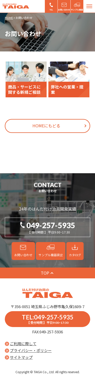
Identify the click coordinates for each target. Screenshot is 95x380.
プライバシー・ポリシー (31, 350)
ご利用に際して (23, 343)
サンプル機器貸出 (77, 6)
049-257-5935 (51, 6)
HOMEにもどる (46, 126)
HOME (9, 18)
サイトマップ (21, 357)
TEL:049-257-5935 (47, 319)
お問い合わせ (64, 6)
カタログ (75, 255)
